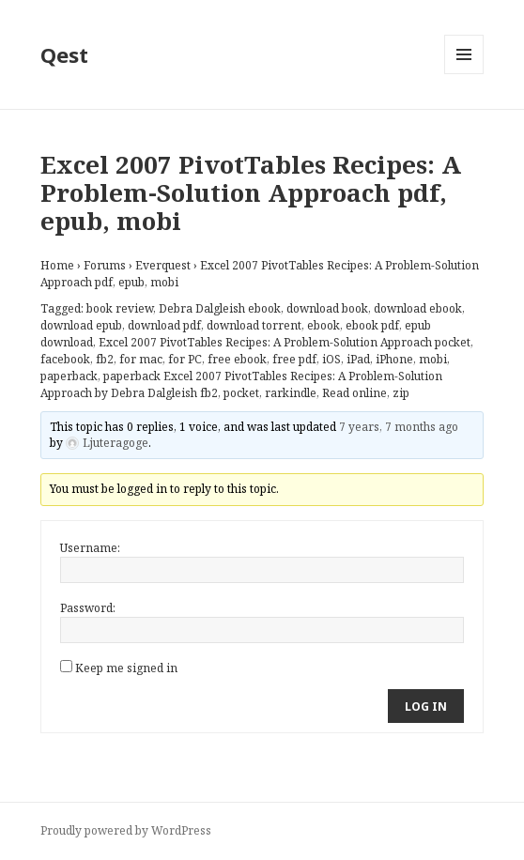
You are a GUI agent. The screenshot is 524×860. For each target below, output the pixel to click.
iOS (331, 359)
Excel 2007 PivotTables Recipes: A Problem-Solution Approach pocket (284, 342)
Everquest (163, 265)
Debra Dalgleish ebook (220, 308)
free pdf (294, 359)
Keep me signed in (126, 668)
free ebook (237, 359)
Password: (88, 608)
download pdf (164, 325)
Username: (90, 548)
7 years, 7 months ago (398, 427)
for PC (185, 359)
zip (401, 393)
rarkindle (290, 393)
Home (57, 265)
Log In (426, 706)
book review (119, 308)
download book (327, 308)
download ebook (418, 308)
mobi (433, 359)
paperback (69, 376)
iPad (358, 359)
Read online (354, 393)
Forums (105, 265)
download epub (81, 325)
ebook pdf (372, 325)
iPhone (394, 359)
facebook (65, 359)
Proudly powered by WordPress (125, 830)
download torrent (254, 325)
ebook (323, 325)
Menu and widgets (464, 73)
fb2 (105, 359)
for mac (140, 359)
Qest (64, 54)
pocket (241, 393)
